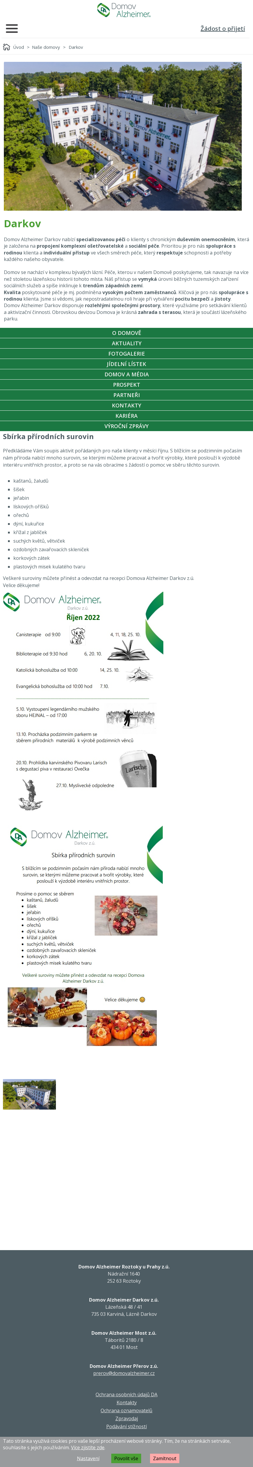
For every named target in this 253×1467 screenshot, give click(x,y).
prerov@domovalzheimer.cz (124, 1373)
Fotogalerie (126, 353)
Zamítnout (164, 1458)
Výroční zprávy (126, 426)
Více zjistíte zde (87, 1447)
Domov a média (126, 374)
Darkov (76, 47)
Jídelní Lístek (126, 363)
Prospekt (126, 384)
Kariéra (126, 415)
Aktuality (126, 343)
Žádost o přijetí (223, 29)
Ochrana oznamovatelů (126, 1410)
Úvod (18, 47)
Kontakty (126, 405)
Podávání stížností (126, 1426)
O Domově (126, 332)
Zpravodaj (126, 1418)
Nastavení (88, 1458)
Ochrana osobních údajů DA (126, 1394)
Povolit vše (126, 1458)
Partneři (126, 395)
